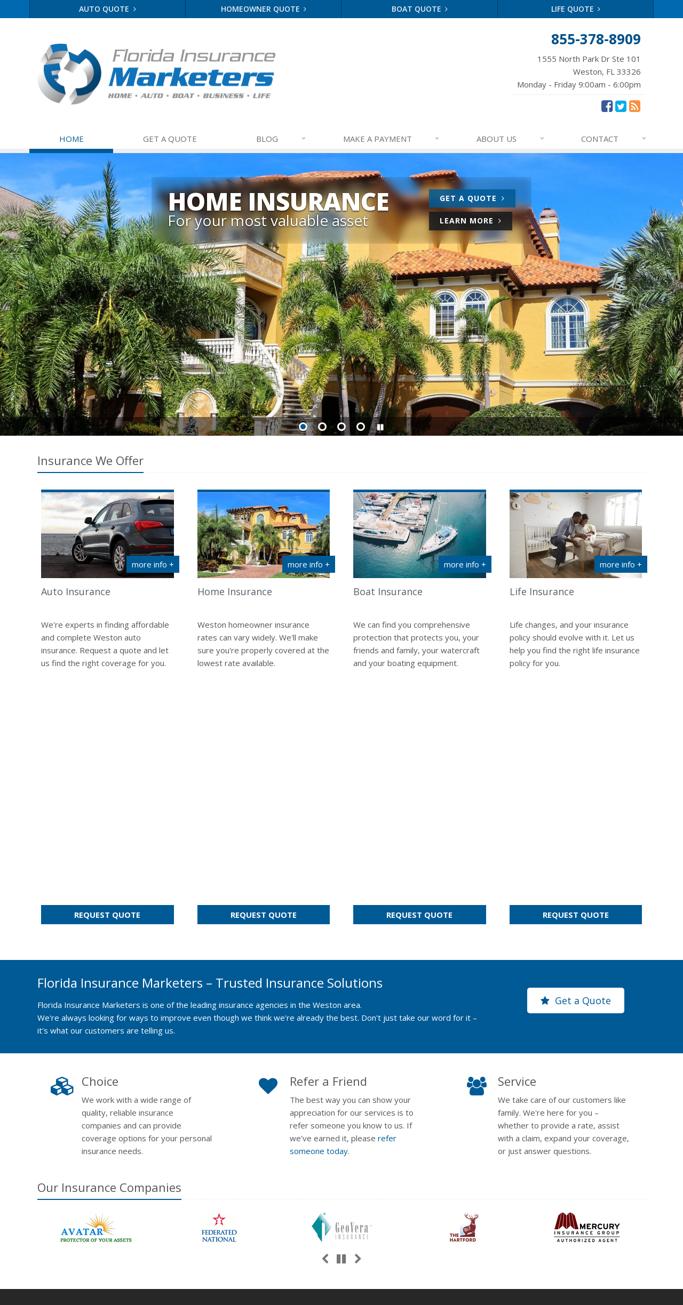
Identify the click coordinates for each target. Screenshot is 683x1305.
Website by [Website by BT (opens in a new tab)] (422, 1290)
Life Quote (576, 9)
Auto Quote (107, 9)
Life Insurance (542, 591)
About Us (420, 1113)
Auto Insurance (75, 591)
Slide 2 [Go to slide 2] (322, 426)
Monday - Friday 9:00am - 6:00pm (579, 71)
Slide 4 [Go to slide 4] (360, 426)
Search (193, 1290)
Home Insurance (234, 591)
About (80, 1203)
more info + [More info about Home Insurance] (309, 564)
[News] (634, 106)
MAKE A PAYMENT (392, 139)
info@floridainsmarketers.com (578, 1170)
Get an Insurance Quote (420, 1188)
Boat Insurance (388, 591)
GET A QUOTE (170, 138)
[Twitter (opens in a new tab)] (620, 106)
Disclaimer (309, 1290)
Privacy (230, 1290)
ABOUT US (510, 139)
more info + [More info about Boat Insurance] (465, 564)
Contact (116, 1203)
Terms (267, 1290)
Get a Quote (477, 199)
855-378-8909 (550, 1139)
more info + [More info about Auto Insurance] (153, 564)
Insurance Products (420, 1169)
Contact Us (420, 1132)
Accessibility (361, 1290)
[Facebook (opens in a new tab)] (607, 106)
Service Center (420, 1151)
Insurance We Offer (90, 460)
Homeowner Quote (264, 9)
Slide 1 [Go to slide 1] (303, 426)
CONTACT (614, 139)
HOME (71, 138)
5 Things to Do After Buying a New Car (264, 1168)
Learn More (476, 222)
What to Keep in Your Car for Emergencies (264, 1126)
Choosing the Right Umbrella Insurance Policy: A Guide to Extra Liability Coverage (264, 1217)
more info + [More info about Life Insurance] (621, 564)
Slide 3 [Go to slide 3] (341, 426)
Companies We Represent (420, 1207)
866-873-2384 (550, 1154)
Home (48, 1203)
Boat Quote (420, 9)
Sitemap (155, 1203)
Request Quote (123, 670)
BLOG (281, 139)
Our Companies (109, 942)
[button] (380, 427)
